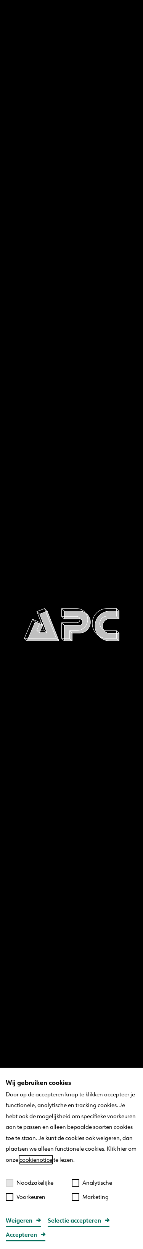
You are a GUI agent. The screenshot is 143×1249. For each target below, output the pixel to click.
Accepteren (21, 1235)
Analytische (92, 1183)
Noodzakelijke (29, 1183)
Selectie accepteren (74, 1220)
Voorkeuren (25, 1197)
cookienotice (35, 1160)
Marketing (90, 1197)
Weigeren (19, 1220)
